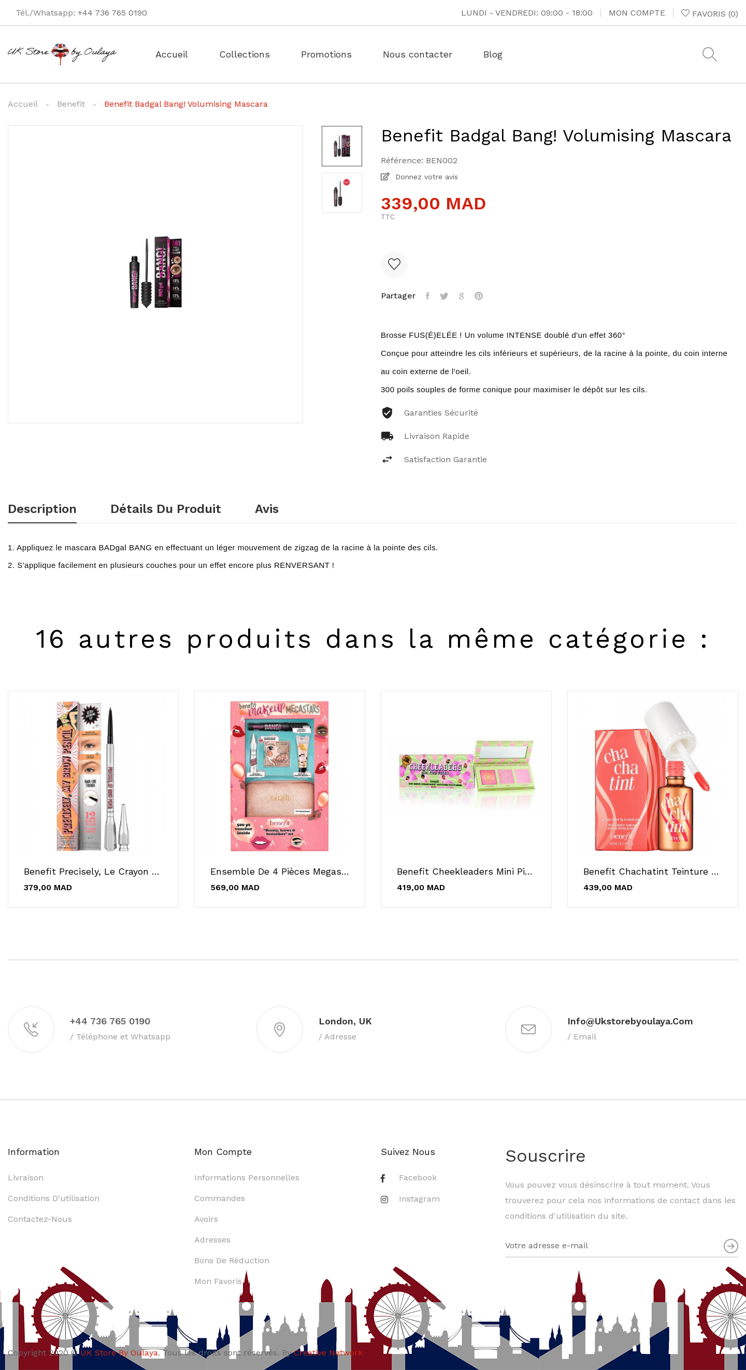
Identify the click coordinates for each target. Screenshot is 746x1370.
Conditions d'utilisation (53, 1198)
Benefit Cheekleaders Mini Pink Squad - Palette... (466, 871)
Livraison (26, 1177)
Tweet (444, 296)
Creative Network (328, 1353)
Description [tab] (42, 509)
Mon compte (637, 13)
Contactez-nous (40, 1219)
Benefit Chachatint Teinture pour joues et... (652, 871)
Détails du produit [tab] (165, 509)
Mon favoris (218, 1281)
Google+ (461, 296)
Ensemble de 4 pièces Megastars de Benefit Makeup (279, 871)
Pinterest (478, 296)
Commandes (219, 1198)
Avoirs (206, 1219)
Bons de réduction (231, 1260)
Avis (267, 509)
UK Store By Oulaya (119, 1353)
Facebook (418, 1177)
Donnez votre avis (425, 177)
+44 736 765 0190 (112, 13)
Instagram (419, 1199)
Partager (428, 296)
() (709, 13)
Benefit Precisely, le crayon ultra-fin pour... (93, 871)
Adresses (212, 1240)
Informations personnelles (246, 1177)
